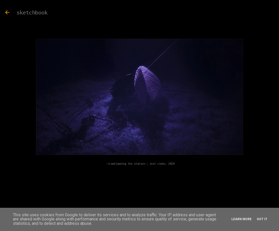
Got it (262, 219)
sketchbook (32, 12)
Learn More (241, 219)
